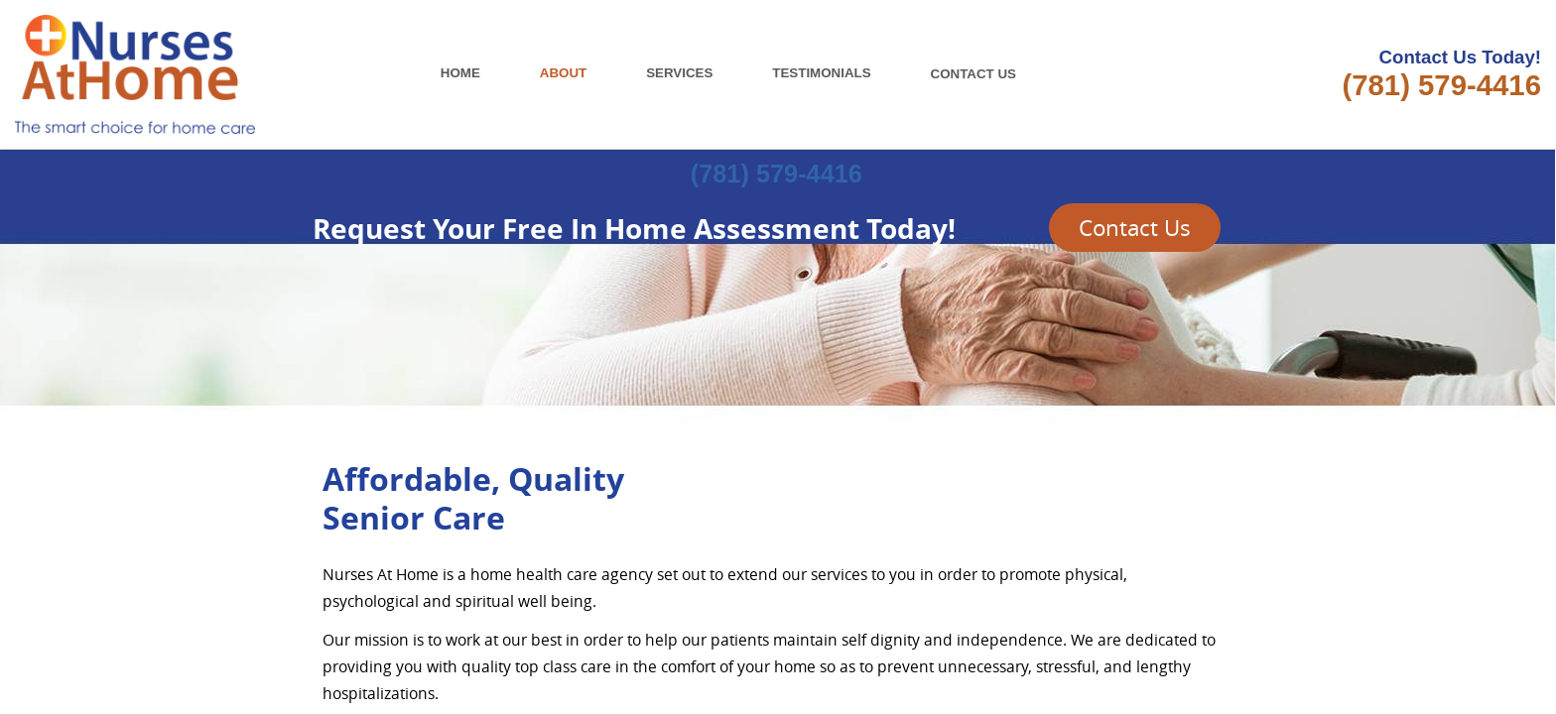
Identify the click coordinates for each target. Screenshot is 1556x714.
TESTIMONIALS (821, 72)
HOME (460, 72)
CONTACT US (981, 73)
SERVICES (679, 72)
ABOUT (563, 72)
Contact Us (1135, 227)
